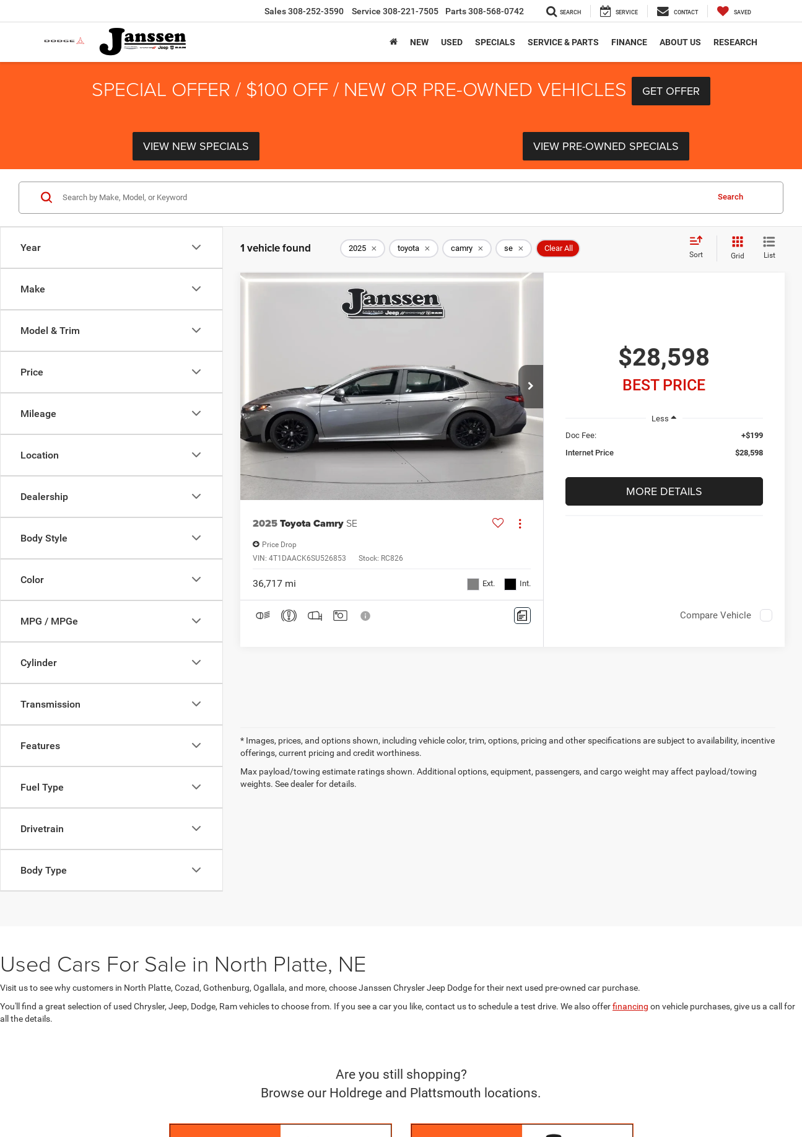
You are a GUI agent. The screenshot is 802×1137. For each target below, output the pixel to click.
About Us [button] (680, 42)
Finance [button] (629, 42)
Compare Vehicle (715, 615)
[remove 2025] (362, 248)
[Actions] (520, 523)
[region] (664, 450)
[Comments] (522, 615)
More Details (664, 491)
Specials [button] (495, 42)
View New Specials (196, 146)
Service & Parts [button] (563, 42)
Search (730, 196)
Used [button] (452, 42)
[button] (530, 386)
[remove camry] (467, 248)
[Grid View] (735, 248)
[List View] (769, 248)
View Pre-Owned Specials (606, 146)
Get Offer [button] (671, 91)
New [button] (419, 42)
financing (630, 1006)
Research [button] (735, 42)
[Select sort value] (700, 247)
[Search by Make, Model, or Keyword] (383, 198)
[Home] (393, 42)
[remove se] (513, 248)
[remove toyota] (413, 248)
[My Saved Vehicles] (734, 11)
